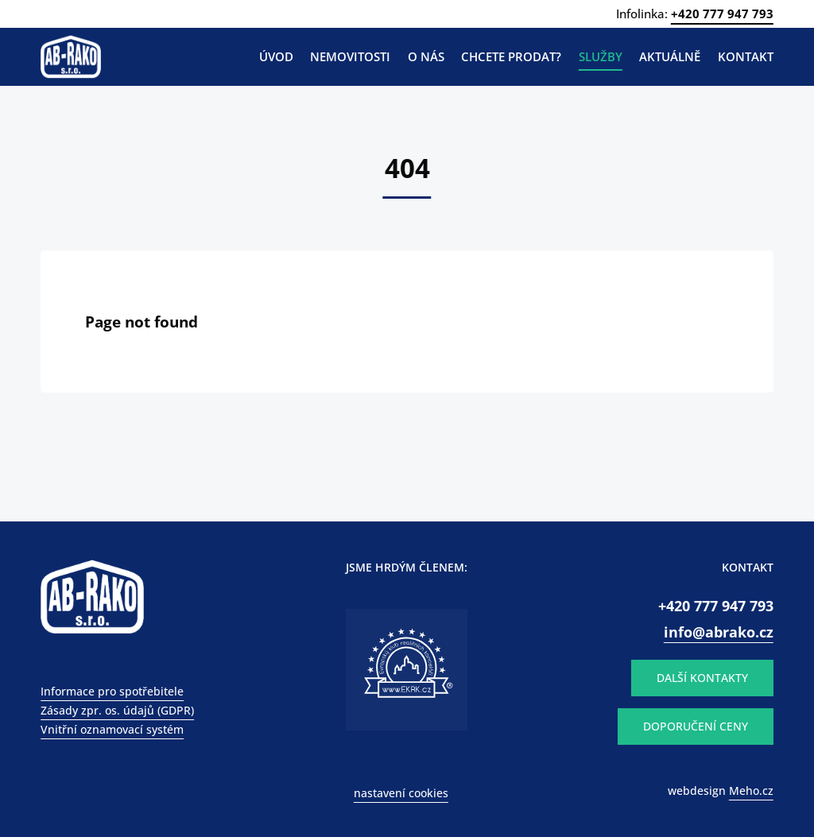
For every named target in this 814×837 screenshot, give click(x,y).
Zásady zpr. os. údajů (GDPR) (117, 710)
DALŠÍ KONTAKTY (702, 677)
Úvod (276, 56)
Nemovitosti (350, 56)
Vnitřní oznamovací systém (112, 729)
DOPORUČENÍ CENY (695, 726)
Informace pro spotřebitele (112, 691)
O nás (426, 56)
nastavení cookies (401, 792)
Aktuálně (669, 56)
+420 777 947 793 (722, 13)
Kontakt (745, 56)
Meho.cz (751, 790)
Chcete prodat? (511, 56)
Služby (600, 56)
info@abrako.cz (718, 631)
